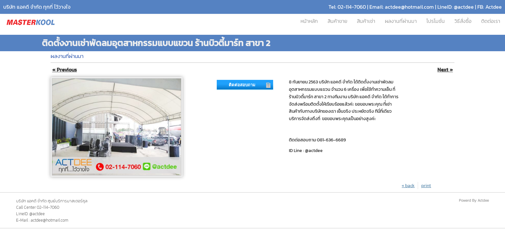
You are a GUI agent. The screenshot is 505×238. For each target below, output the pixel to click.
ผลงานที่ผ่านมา (401, 21)
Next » (445, 69)
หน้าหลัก (309, 21)
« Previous (64, 69)
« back (408, 185)
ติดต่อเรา (490, 21)
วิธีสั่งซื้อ (463, 21)
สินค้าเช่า (366, 21)
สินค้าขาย (337, 21)
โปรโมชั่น (435, 21)
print (426, 185)
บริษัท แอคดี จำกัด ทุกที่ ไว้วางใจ (37, 7)
